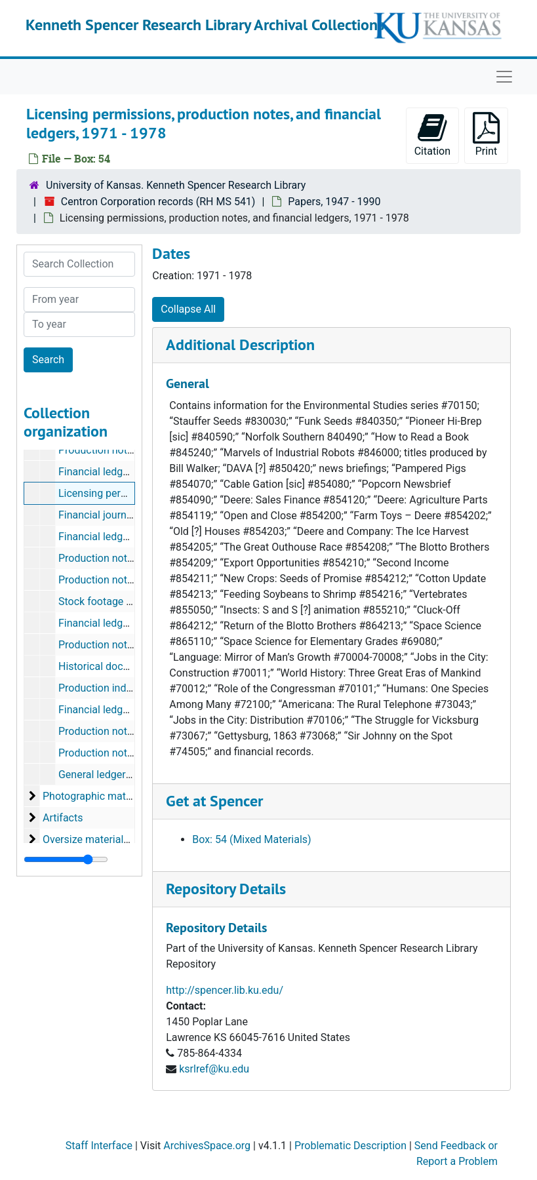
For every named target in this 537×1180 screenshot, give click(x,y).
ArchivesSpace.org (206, 1145)
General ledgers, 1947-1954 (122, 774)
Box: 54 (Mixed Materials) (251, 839)
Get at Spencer (214, 801)
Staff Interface (99, 1145)
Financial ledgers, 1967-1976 (125, 471)
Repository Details (226, 888)
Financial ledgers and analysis (128, 709)
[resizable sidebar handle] (66, 859)
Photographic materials (97, 796)
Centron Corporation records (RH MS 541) (158, 201)
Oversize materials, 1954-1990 (113, 839)
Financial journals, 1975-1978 (126, 515)
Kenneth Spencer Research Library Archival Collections (205, 24)
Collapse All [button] (188, 309)
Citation (432, 134)
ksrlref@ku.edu (214, 1069)
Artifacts (63, 818)
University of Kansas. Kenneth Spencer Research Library (176, 185)
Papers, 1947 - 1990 (334, 201)
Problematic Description (350, 1145)
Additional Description (240, 344)
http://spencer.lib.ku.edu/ (224, 990)
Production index (97, 688)
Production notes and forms (123, 450)
